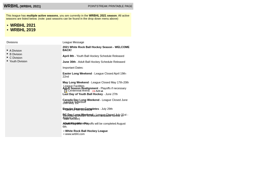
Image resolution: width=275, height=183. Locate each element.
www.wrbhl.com (75, 133)
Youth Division (18, 61)
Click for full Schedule (78, 109)
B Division (16, 54)
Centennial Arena (78, 90)
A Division (15, 50)
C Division (16, 57)
